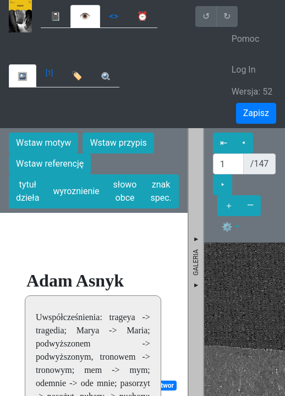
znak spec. (160, 191)
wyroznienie (76, 191)
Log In (244, 69)
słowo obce (125, 191)
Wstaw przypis (118, 143)
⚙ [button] (227, 227)
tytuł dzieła (27, 191)
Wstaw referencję (50, 163)
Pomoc (246, 39)
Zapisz (256, 113)
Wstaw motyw (43, 143)
